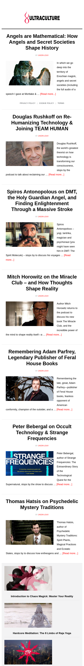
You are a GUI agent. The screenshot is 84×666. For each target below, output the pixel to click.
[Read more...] (48, 94)
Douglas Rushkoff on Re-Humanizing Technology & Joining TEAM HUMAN (42, 122)
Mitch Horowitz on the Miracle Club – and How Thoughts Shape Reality (42, 282)
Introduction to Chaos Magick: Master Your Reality (42, 596)
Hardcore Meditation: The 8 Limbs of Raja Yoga (42, 633)
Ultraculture (42, 17)
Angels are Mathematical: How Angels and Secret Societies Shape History (42, 42)
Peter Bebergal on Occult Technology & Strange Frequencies (41, 432)
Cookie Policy (46, 103)
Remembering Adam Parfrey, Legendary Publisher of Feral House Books (42, 357)
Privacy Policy (27, 103)
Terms (61, 103)
